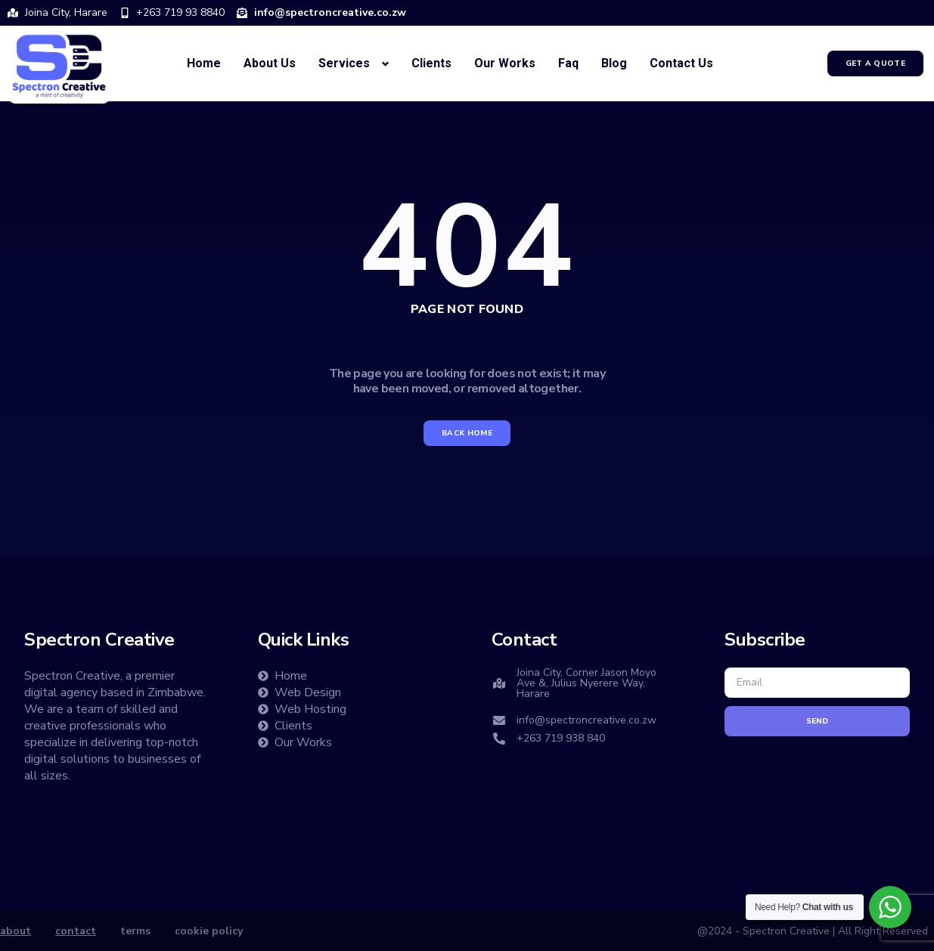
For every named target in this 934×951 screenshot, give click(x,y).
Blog (614, 63)
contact (75, 931)
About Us (270, 63)
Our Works (504, 63)
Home (204, 63)
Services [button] (344, 63)
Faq (568, 63)
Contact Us (681, 63)
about (15, 931)
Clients (431, 63)
